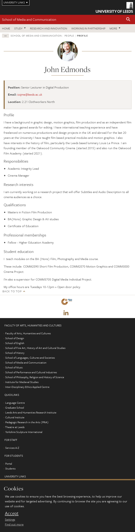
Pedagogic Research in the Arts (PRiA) (27, 422)
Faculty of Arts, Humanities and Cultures (28, 333)
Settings (10, 519)
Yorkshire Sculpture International (23, 432)
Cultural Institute (14, 417)
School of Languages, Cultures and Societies (30, 358)
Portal (8, 464)
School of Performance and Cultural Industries (31, 372)
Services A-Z (12, 448)
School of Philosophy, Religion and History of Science (34, 377)
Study (18, 28)
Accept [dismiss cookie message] (12, 513)
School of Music (14, 367)
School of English (14, 343)
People (69, 35)
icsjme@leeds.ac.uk (29, 94)
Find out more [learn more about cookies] (14, 524)
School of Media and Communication (29, 19)
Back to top (12, 291)
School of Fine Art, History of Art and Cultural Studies (35, 348)
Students (10, 468)
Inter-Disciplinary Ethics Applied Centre (27, 387)
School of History (14, 353)
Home (6, 28)
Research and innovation (48, 28)
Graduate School (14, 408)
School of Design (14, 338)
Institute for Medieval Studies (21, 382)
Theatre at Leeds (14, 427)
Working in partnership (88, 28)
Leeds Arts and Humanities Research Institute (30, 412)
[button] (128, 19)
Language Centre (15, 403)
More (113, 28)
